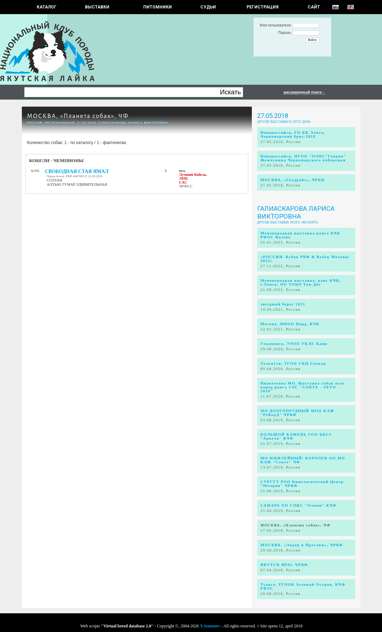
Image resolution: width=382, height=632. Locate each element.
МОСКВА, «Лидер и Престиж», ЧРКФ (302, 545)
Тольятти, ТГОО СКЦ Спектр (293, 363)
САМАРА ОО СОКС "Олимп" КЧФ (299, 505)
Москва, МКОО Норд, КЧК (290, 324)
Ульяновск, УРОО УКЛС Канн (294, 344)
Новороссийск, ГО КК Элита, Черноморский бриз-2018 (293, 134)
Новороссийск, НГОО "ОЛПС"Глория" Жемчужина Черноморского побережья (303, 158)
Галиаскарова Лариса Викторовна (295, 212)
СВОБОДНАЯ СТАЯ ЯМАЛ (77, 171)
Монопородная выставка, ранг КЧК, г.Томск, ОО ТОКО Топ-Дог (301, 282)
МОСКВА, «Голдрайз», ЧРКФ (293, 180)
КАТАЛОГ (46, 7)
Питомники (157, 7)
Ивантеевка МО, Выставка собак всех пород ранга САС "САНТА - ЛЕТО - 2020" (303, 387)
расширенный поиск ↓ (304, 92)
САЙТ (314, 7)
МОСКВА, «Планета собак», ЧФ (78, 116)
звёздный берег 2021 (283, 304)
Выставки (97, 7)
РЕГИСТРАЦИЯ (263, 7)
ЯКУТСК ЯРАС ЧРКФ (284, 565)
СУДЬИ (208, 7)
